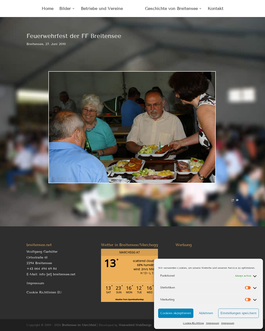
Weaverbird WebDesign (135, 325)
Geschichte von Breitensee (171, 9)
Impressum (212, 323)
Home (47, 9)
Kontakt (215, 9)
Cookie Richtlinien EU (44, 292)
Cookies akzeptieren (175, 313)
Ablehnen (206, 313)
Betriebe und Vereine (102, 9)
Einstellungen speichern (238, 313)
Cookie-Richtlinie (193, 323)
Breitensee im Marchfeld (79, 325)
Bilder (65, 9)
